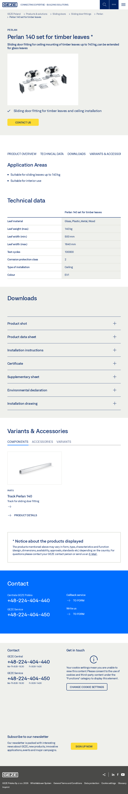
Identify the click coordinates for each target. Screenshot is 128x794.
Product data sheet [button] (62, 337)
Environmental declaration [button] (62, 390)
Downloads (77, 154)
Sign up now (84, 746)
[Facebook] (117, 775)
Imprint (5, 787)
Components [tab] (17, 441)
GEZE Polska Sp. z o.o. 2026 (15, 783)
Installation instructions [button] (62, 350)
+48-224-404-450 (28, 614)
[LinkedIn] (113, 775)
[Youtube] (123, 775)
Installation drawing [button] (62, 403)
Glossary (122, 783)
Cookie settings (108, 783)
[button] (104, 775)
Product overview (21, 154)
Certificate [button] (62, 363)
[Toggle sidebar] (114, 4)
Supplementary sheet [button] (62, 377)
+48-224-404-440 (28, 600)
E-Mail (93, 553)
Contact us (23, 122)
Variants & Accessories (108, 154)
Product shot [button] (62, 323)
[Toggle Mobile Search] (104, 4)
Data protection (91, 783)
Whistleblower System (40, 783)
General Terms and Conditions (68, 783)
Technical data (52, 154)
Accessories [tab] (42, 441)
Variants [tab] (64, 441)
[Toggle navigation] (123, 4)
